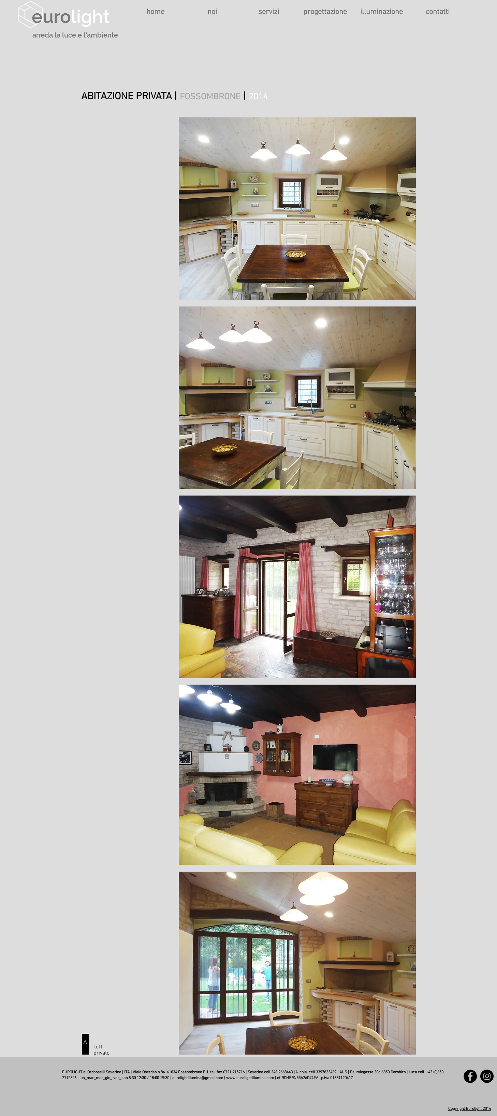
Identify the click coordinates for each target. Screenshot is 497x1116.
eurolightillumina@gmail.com (197, 1078)
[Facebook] (470, 1076)
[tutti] (99, 1047)
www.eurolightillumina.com (250, 1078)
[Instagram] (487, 1076)
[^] (85, 1044)
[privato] (101, 1053)
